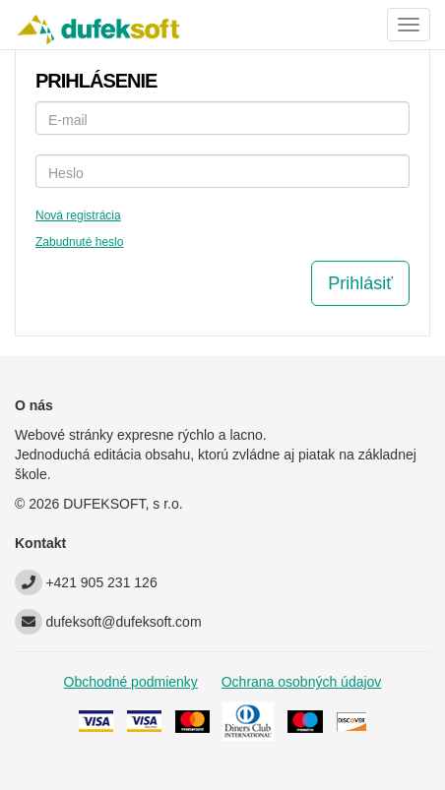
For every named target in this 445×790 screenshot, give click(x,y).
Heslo (66, 173)
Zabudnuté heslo (79, 242)
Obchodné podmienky (131, 682)
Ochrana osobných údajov (302, 682)
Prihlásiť (360, 283)
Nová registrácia (78, 215)
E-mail (68, 120)
